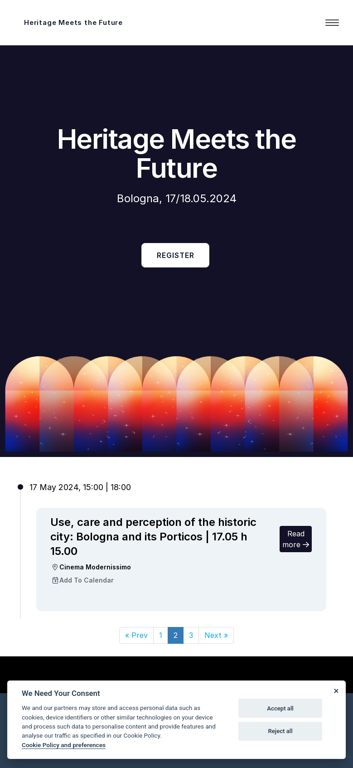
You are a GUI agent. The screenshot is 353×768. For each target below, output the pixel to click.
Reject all (280, 731)
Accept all (280, 708)
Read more (295, 539)
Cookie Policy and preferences (64, 745)
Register (175, 255)
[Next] (216, 635)
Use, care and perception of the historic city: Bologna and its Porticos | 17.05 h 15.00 (153, 536)
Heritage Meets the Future (73, 22)
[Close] (335, 690)
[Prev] (136, 635)
